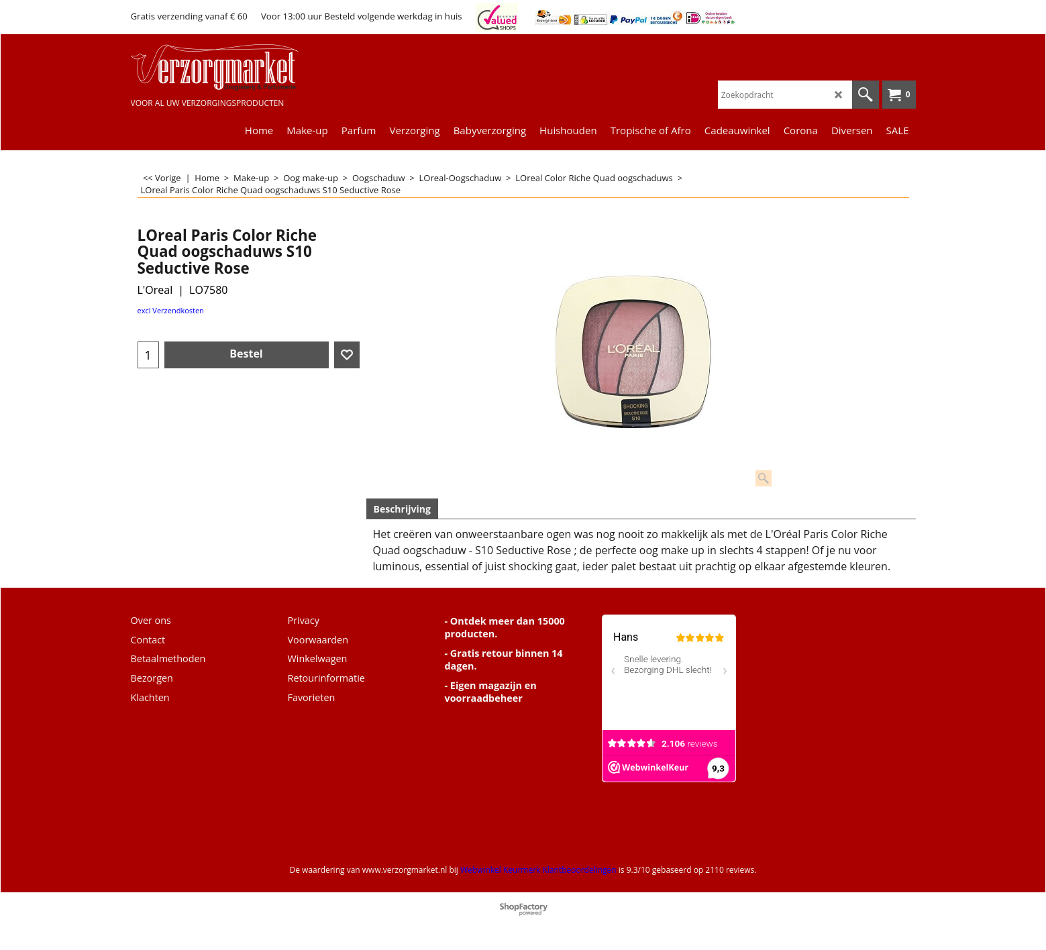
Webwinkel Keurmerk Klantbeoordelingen (538, 870)
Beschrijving (402, 509)
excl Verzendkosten (171, 310)
